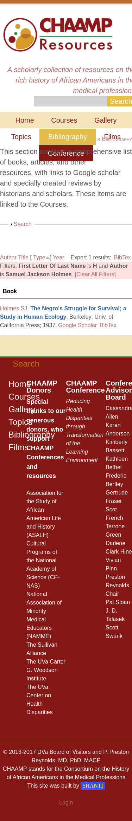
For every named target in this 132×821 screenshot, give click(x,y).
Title (23, 257)
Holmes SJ (13, 308)
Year (58, 257)
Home (24, 120)
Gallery (105, 120)
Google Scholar (77, 325)
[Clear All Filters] (95, 274)
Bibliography (67, 137)
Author (8, 257)
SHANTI (92, 786)
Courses (64, 120)
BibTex (122, 257)
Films (18, 447)
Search (23, 224)
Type (39, 257)
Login (66, 803)
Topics (21, 137)
